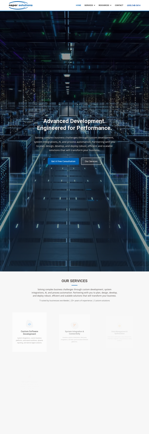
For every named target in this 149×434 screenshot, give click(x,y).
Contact (119, 5)
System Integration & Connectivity (74, 333)
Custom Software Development (29, 333)
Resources (104, 5)
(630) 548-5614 (133, 5)
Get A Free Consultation (63, 161)
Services (88, 5)
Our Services (91, 161)
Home (78, 5)
